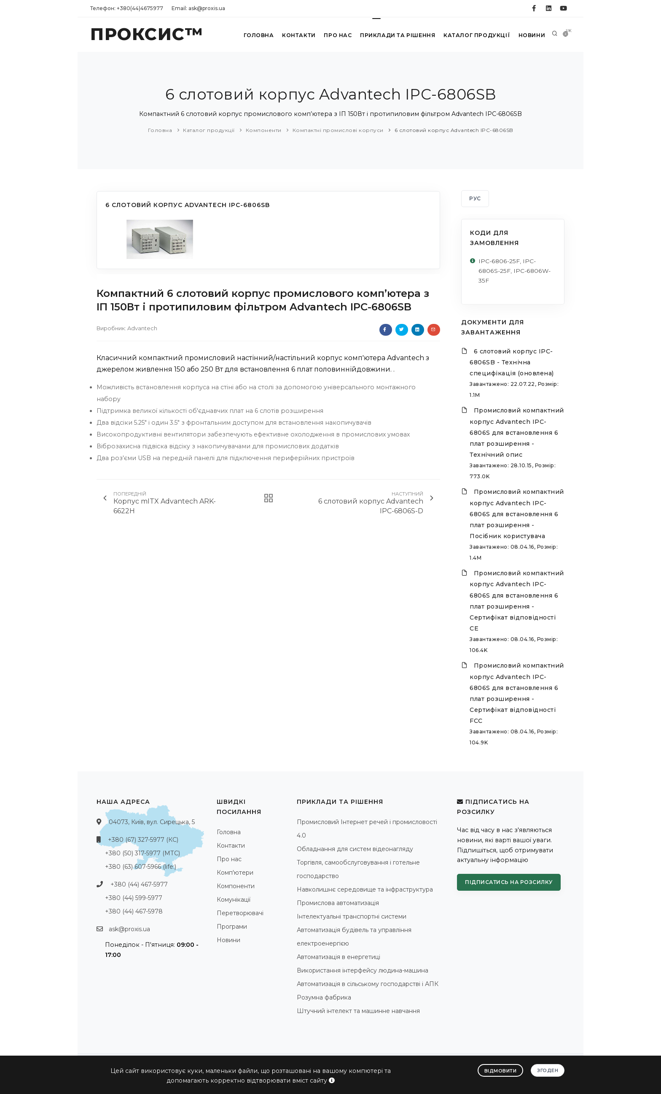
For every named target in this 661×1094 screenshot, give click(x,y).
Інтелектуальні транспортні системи (351, 917)
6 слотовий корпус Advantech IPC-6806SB (454, 130)
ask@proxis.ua (129, 929)
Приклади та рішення (396, 35)
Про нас (336, 35)
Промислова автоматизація (338, 903)
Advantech (142, 328)
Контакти (296, 35)
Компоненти (264, 130)
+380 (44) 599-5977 (133, 898)
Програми (232, 927)
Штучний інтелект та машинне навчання (358, 1011)
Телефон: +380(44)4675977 (126, 8)
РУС (475, 198)
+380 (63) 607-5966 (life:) (140, 867)
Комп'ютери (235, 873)
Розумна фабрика (324, 998)
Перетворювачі (240, 913)
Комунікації (233, 900)
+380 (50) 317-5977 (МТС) (142, 853)
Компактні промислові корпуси (338, 130)
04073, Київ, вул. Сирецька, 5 (152, 822)
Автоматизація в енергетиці (338, 957)
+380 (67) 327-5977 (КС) (143, 840)
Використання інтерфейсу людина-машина (362, 971)
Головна (255, 35)
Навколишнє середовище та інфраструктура (365, 890)
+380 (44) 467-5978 (134, 912)
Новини (530, 35)
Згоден (547, 1070)
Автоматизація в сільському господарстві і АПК (367, 984)
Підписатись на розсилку (509, 882)
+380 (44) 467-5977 (139, 885)
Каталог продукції (475, 35)
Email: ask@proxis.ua (198, 8)
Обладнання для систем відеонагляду (355, 849)
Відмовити (500, 1070)
